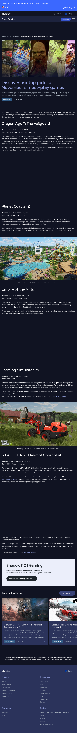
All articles (67, 593)
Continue (67, 7)
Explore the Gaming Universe (22, 579)
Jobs (3, 715)
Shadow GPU (6, 696)
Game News (15, 36)
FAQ (41, 696)
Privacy (42, 718)
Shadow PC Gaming (8, 690)
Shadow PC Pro (7, 693)
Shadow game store (58, 396)
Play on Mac (6, 687)
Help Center (44, 681)
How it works (6, 684)
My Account (58, 14)
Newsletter (44, 699)
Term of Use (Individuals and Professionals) (55, 712)
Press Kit (43, 690)
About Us (5, 712)
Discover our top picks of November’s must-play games (37, 36)
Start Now (65, 19)
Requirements (45, 693)
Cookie (42, 721)
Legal (42, 715)
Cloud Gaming (8, 19)
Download (43, 687)
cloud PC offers (29, 552)
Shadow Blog (5, 36)
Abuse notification (46, 724)
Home (4, 681)
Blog (41, 684)
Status (42, 702)
